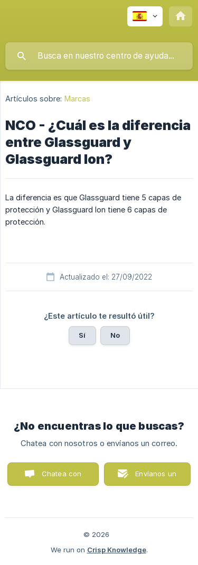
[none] (145, 16)
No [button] (115, 335)
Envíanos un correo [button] (155, 477)
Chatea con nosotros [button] (59, 477)
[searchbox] (99, 56)
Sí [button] (82, 335)
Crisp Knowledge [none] (116, 549)
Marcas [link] (77, 98)
